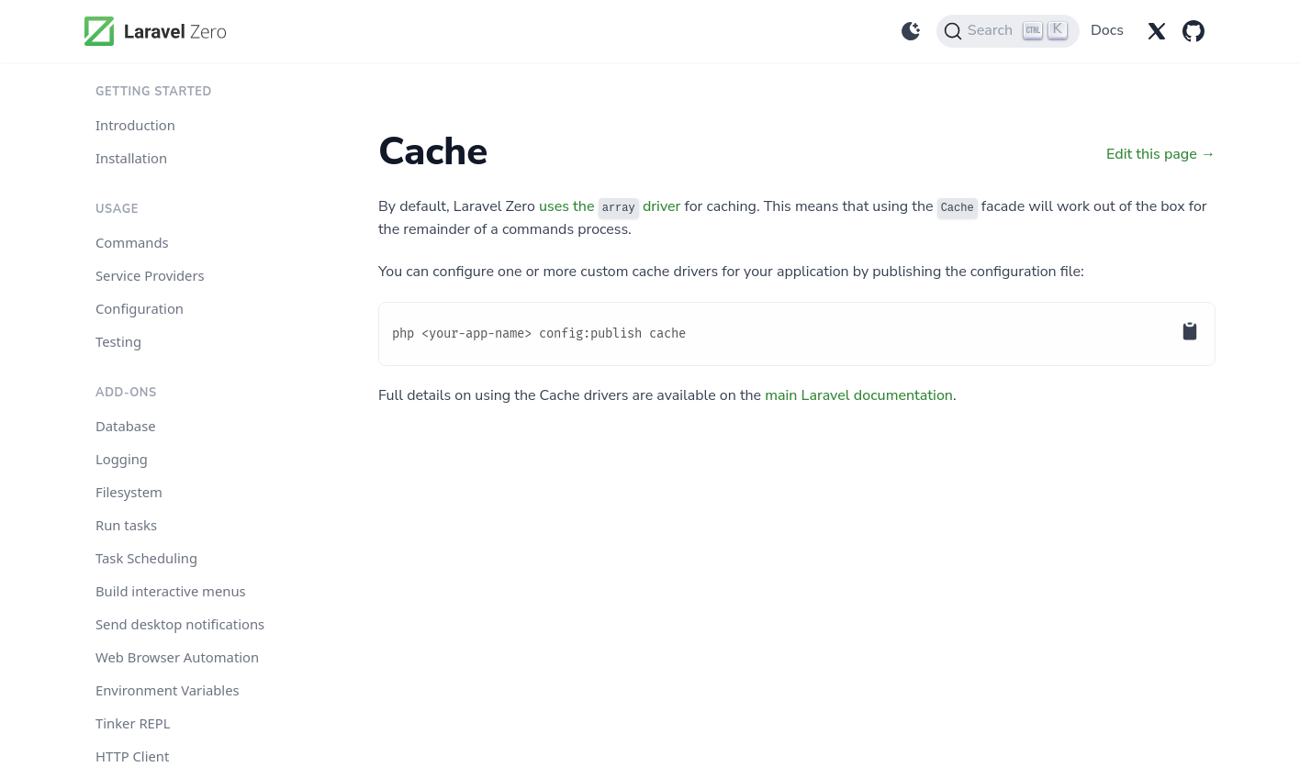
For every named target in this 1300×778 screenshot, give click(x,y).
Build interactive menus (170, 591)
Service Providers (150, 275)
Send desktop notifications (179, 624)
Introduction (135, 125)
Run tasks (126, 525)
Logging (121, 459)
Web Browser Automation (177, 657)
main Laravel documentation (859, 395)
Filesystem (128, 492)
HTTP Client (132, 756)
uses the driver (610, 206)
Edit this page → (1161, 154)
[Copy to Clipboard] (1205, 313)
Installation (131, 158)
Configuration (139, 308)
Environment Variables (167, 690)
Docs (1107, 30)
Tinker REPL (133, 723)
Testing (118, 341)
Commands (132, 242)
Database (125, 426)
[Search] (1008, 31)
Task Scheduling (146, 558)
